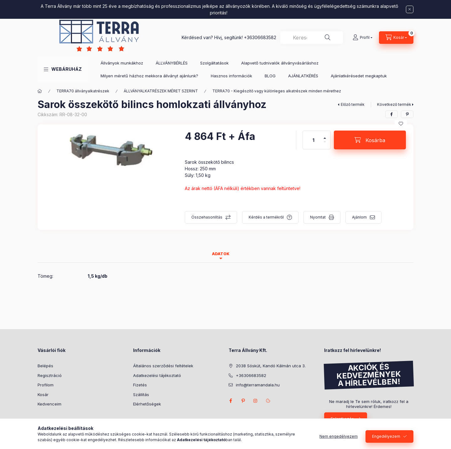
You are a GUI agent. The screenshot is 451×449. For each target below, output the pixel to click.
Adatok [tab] (221, 253)
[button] (63, 69)
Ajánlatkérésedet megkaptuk (359, 75)
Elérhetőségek (147, 403)
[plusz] (324, 135)
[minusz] (324, 144)
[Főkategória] (40, 91)
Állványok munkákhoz (122, 62)
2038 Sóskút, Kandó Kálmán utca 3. (271, 365)
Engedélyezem (386, 436)
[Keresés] (328, 38)
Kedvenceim (49, 403)
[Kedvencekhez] (401, 123)
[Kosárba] (370, 140)
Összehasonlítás (206, 217)
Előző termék (353, 104)
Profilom (46, 384)
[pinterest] (407, 114)
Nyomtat (318, 217)
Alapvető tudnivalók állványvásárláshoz (280, 62)
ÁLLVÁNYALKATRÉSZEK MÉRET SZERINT (161, 91)
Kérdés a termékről (266, 217)
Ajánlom (359, 217)
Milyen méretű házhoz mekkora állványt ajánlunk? (149, 75)
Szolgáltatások (214, 62)
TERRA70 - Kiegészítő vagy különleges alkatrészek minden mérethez (276, 91)
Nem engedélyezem (338, 436)
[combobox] (311, 37)
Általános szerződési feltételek (163, 365)
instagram (255, 401)
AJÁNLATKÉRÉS (303, 75)
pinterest (243, 401)
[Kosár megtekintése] (396, 37)
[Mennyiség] (313, 140)
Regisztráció (50, 375)
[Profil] (362, 37)
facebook (230, 401)
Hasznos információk (231, 75)
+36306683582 (260, 37)
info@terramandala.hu (258, 384)
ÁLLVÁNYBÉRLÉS (172, 62)
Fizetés (140, 384)
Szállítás (141, 394)
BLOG (270, 75)
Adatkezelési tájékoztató (157, 375)
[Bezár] (409, 9)
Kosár (43, 394)
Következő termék (394, 104)
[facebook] (391, 114)
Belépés (45, 365)
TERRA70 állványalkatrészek (82, 91)
